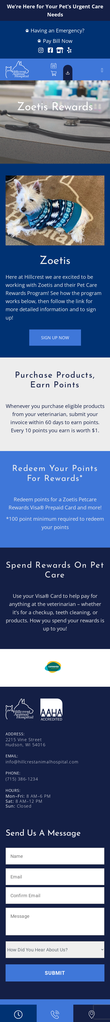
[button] (102, 70)
